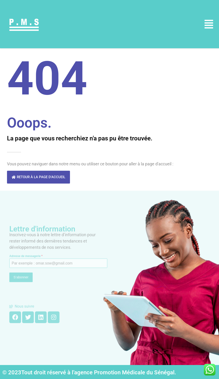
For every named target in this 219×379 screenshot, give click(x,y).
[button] (209, 24)
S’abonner (21, 264)
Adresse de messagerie (25, 243)
